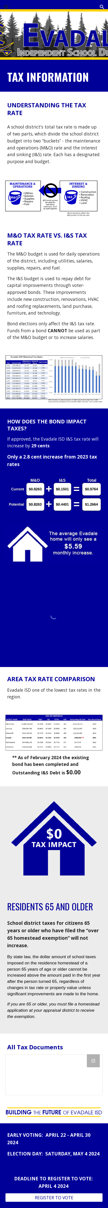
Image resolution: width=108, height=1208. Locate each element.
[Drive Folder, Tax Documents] (54, 1074)
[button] (6, 7)
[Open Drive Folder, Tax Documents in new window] (93, 1060)
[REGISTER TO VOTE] (54, 1198)
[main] (54, 77)
